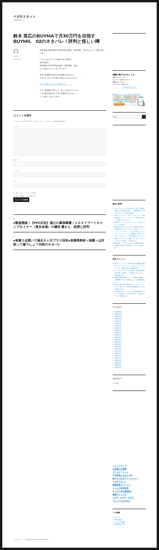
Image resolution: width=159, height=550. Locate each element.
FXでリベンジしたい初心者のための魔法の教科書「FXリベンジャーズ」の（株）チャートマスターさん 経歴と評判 (129, 266)
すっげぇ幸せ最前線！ (122, 491)
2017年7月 (117, 351)
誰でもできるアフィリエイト (125, 478)
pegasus (16, 56)
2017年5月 (117, 356)
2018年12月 (118, 312)
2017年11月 (118, 342)
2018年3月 (117, 333)
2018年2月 (117, 335)
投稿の (118, 520)
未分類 (116, 383)
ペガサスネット (24, 16)
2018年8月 (117, 321)
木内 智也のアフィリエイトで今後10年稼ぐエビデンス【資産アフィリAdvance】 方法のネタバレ (129, 293)
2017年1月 (117, 365)
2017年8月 (117, 349)
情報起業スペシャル (122, 485)
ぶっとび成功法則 (121, 488)
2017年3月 (117, 360)
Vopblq (121, 296)
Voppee (117, 289)
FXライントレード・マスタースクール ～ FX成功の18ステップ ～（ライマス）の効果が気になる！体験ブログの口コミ (129, 217)
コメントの (119, 522)
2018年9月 (117, 319)
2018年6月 (117, 326)
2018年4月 (118, 330)
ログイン (117, 517)
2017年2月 (117, 363)
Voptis (133, 268)
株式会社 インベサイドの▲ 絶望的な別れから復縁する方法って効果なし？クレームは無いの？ (129, 245)
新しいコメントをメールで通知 (26, 193)
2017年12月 (118, 340)
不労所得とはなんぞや (122, 475)
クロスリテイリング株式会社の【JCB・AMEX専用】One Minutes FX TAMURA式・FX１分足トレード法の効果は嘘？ (129, 210)
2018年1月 (117, 337)
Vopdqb (141, 280)
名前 (15, 160)
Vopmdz (117, 275)
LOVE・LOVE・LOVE (123, 497)
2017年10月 (118, 344)
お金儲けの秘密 (120, 469)
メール (16, 171)
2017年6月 (117, 353)
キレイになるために (122, 501)
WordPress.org (119, 524)
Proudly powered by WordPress (36, 540)
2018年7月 (117, 323)
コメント (16, 127)
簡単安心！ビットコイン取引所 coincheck (126, 94)
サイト (15, 181)
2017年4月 (117, 358)
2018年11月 (118, 314)
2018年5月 (117, 328)
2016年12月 (118, 367)
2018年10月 (118, 316)
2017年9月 (117, 346)
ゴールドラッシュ (121, 472)
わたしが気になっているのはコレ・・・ (56, 84)
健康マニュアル (120, 494)
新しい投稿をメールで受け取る (26, 196)
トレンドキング (120, 466)
